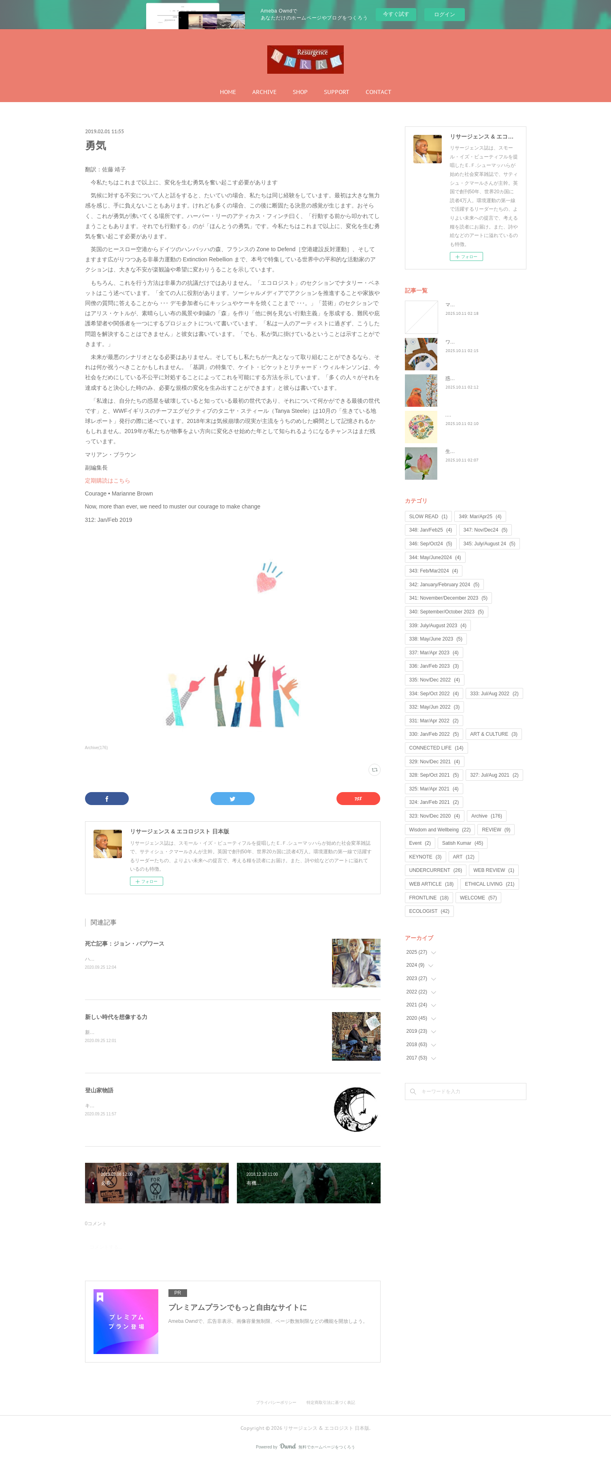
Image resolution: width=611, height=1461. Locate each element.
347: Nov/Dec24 (486, 530)
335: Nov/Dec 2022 (434, 680)
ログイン (444, 14)
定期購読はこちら (107, 480)
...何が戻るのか (462, 415)
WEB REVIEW (493, 870)
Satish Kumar (462, 843)
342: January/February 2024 (444, 584)
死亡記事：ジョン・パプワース (124, 943)
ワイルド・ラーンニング (472, 342)
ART (464, 857)
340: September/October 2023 (446, 612)
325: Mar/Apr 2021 (434, 789)
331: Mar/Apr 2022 (434, 721)
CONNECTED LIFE (436, 748)
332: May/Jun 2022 (434, 707)
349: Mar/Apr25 (480, 516)
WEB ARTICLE (431, 884)
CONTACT (379, 92)
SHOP (300, 92)
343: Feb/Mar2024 (433, 571)
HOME (228, 92)
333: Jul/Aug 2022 (494, 693)
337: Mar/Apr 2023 (434, 653)
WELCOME (478, 898)
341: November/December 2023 (448, 598)
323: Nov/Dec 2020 (434, 816)
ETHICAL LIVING (489, 884)
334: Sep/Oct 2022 (434, 693)
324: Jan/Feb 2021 (434, 802)
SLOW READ (428, 516)
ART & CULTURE (493, 734)
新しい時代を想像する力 (116, 1017)
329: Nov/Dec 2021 (434, 762)
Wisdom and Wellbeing (440, 830)
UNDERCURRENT (435, 870)
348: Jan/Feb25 (430, 530)
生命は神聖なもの (464, 451)
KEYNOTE (425, 857)
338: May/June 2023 (435, 639)
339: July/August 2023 (437, 625)
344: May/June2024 (435, 557)
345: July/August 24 (489, 544)
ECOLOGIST (429, 911)
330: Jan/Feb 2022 (434, 734)
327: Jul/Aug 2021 (494, 775)
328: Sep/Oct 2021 (434, 775)
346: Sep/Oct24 (430, 544)
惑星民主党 (457, 378)
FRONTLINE (429, 898)
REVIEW (496, 830)
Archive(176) (96, 747)
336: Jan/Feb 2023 (434, 666)
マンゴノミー (460, 305)
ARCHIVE (264, 92)
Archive (486, 816)
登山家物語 (99, 1090)
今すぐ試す (396, 14)
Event (420, 843)
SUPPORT (336, 92)
